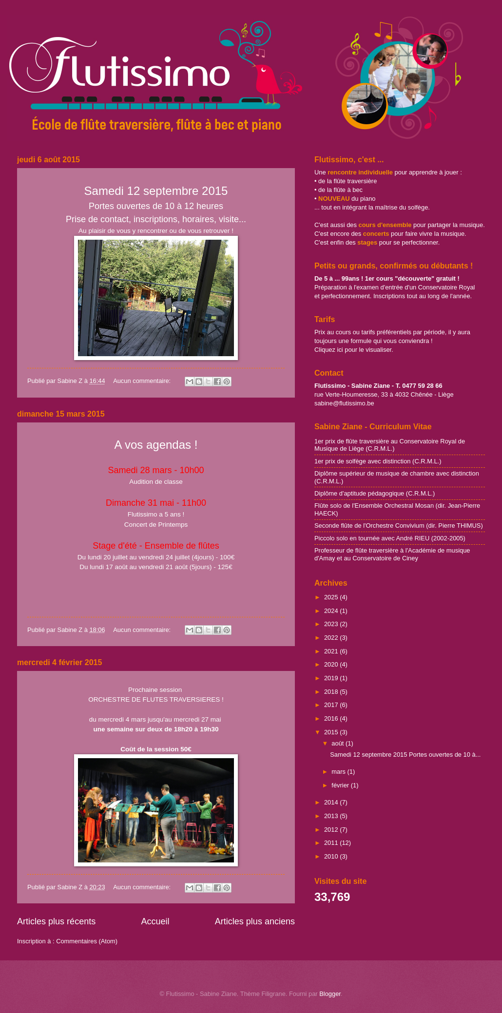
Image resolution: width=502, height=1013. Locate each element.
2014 (332, 802)
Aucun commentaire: (143, 380)
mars (339, 771)
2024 (332, 610)
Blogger (330, 993)
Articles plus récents (56, 921)
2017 (332, 704)
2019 (332, 678)
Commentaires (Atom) (86, 941)
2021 (332, 651)
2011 (332, 842)
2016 (332, 718)
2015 (332, 732)
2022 (332, 637)
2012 (332, 829)
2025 (332, 597)
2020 (332, 664)
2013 (332, 816)
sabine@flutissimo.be (344, 403)
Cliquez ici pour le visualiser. (353, 349)
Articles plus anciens (255, 921)
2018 (332, 691)
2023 (332, 624)
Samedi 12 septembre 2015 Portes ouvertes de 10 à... (405, 754)
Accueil (155, 921)
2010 (332, 856)
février (340, 785)
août (338, 743)
